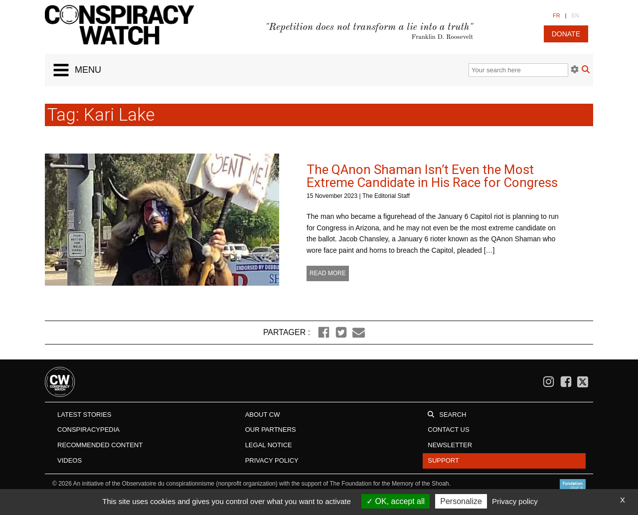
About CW (262, 414)
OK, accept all (395, 501)
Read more (328, 273)
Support (443, 460)
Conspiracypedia (88, 429)
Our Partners (270, 429)
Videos (69, 460)
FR (556, 15)
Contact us (448, 429)
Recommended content (100, 445)
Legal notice (268, 445)
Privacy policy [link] (515, 501)
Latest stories (84, 414)
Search (452, 414)
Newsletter (450, 445)
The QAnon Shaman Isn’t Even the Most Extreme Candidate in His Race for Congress (432, 176)
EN (575, 15)
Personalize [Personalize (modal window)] (461, 501)
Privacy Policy (272, 460)
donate (566, 34)
